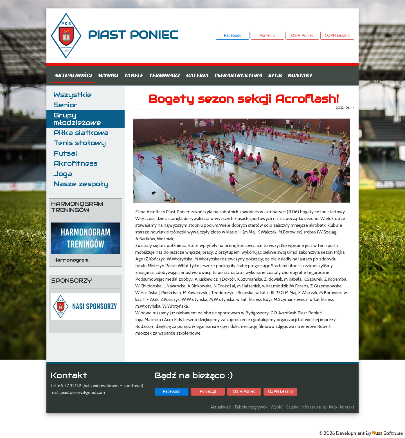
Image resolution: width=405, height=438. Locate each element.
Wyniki (108, 75)
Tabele (133, 75)
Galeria (197, 75)
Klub (275, 75)
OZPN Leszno (337, 35)
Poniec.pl (267, 35)
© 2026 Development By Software (360, 432)
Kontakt (300, 75)
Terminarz (164, 75)
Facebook (232, 35)
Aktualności (73, 75)
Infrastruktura (238, 75)
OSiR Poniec (302, 35)
